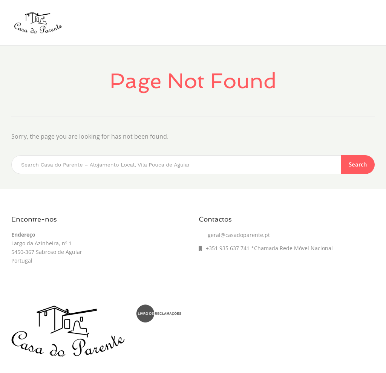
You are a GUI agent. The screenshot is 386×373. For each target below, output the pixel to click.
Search (358, 164)
